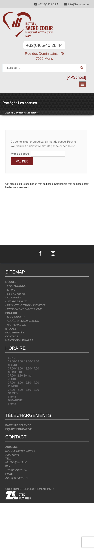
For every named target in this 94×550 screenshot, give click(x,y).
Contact (11, 336)
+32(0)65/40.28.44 (44, 45)
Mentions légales (19, 340)
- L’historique (15, 285)
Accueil (9, 113)
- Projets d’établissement (25, 305)
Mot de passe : (38, 153)
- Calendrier (15, 316)
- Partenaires (15, 324)
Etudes (10, 328)
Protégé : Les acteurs (27, 113)
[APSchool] (76, 77)
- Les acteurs (15, 293)
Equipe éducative (18, 428)
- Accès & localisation (22, 320)
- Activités (13, 297)
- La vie (10, 289)
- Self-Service (16, 301)
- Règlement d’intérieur (23, 309)
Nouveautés (14, 332)
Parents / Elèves (18, 425)
